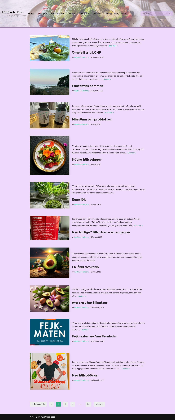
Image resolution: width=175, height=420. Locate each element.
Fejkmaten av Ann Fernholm (94, 336)
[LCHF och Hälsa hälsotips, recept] (12, 13)
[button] (46, 13)
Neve (32, 417)
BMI (124, 13)
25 (89, 404)
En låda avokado (85, 267)
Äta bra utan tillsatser (90, 302)
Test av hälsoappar (78, 13)
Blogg (31, 13)
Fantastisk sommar (87, 86)
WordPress (50, 417)
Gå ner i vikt (111, 13)
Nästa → (99, 404)
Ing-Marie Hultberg (81, 57)
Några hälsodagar (87, 159)
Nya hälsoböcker (85, 375)
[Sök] (154, 13)
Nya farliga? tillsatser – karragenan (101, 232)
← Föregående (38, 404)
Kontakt (97, 13)
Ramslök (79, 199)
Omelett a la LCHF (86, 52)
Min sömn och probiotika (91, 119)
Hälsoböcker (58, 13)
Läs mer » (113, 46)
